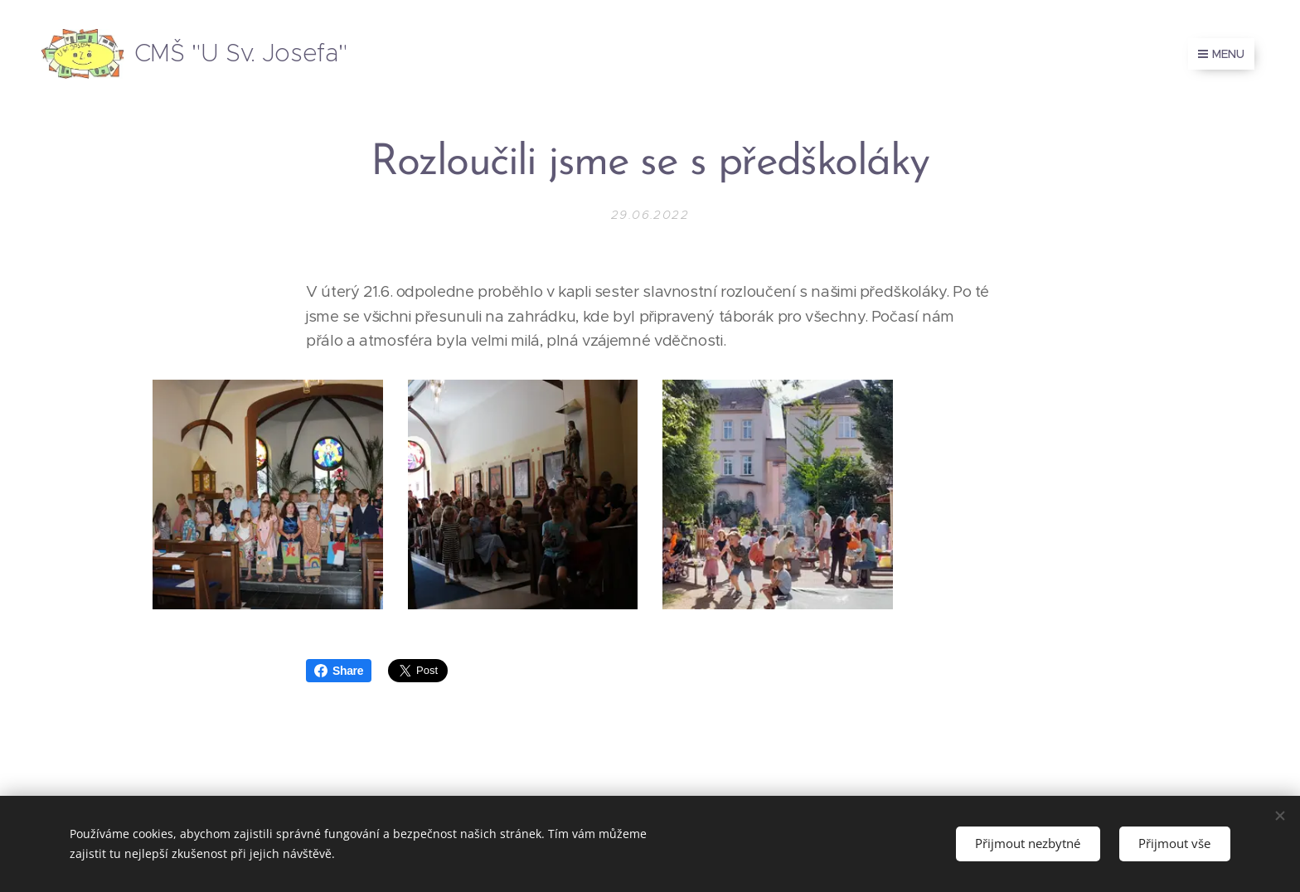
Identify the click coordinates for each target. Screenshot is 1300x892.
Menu (1221, 53)
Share (338, 670)
